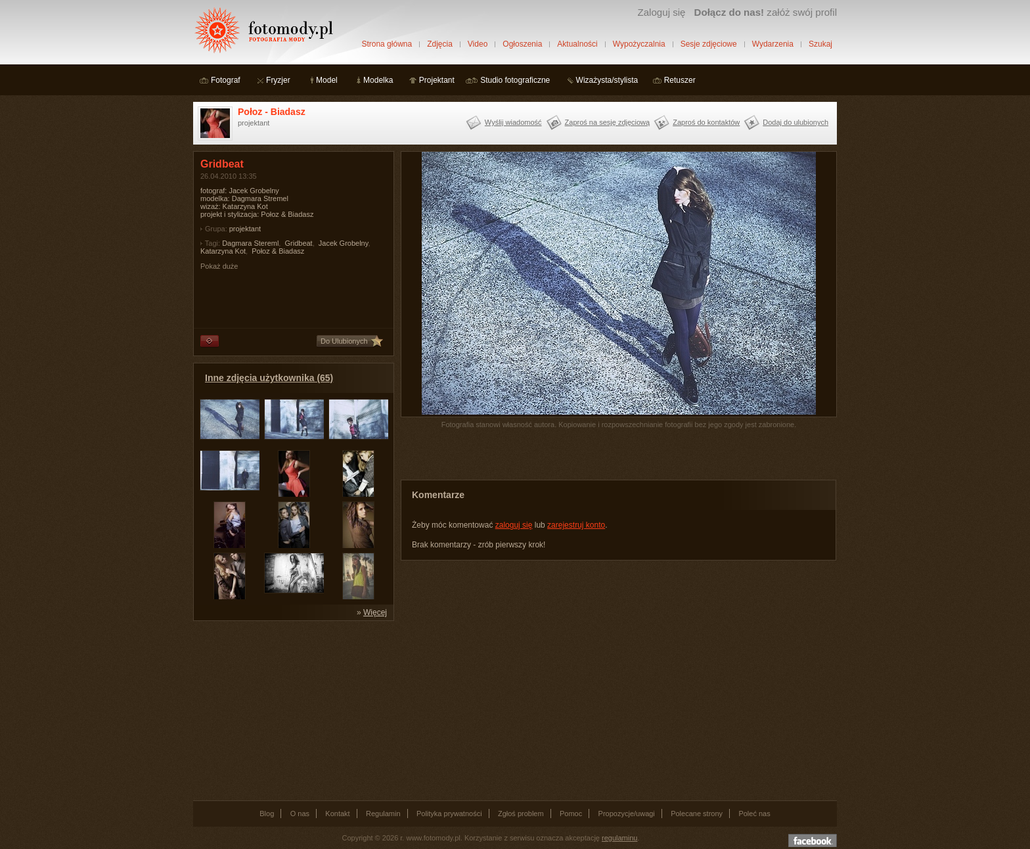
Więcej (375, 612)
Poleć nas (754, 813)
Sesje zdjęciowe (709, 44)
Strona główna (386, 44)
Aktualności (577, 44)
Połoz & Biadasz (278, 251)
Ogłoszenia (522, 44)
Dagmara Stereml (250, 243)
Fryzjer (278, 80)
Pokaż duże (219, 266)
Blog (266, 813)
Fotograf (225, 80)
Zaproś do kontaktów (706, 122)
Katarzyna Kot (223, 251)
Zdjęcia (440, 44)
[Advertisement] (291, 710)
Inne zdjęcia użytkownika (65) (269, 378)
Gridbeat (298, 243)
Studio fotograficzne (515, 80)
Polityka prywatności (449, 813)
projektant (245, 229)
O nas (299, 813)
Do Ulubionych (344, 341)
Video (477, 44)
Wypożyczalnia (639, 44)
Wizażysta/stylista (607, 80)
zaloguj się (514, 525)
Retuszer (680, 80)
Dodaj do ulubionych (795, 122)
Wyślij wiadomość (513, 122)
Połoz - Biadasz (271, 111)
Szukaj (820, 44)
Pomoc (571, 813)
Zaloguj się (661, 12)
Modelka (378, 80)
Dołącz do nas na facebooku (812, 840)
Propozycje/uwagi (626, 813)
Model (327, 80)
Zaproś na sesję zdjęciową (607, 122)
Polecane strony (697, 813)
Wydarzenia (773, 44)
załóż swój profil (765, 12)
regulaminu (619, 838)
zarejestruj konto (576, 525)
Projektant (437, 80)
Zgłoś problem (521, 813)
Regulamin (383, 813)
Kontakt (337, 813)
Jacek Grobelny (344, 243)
